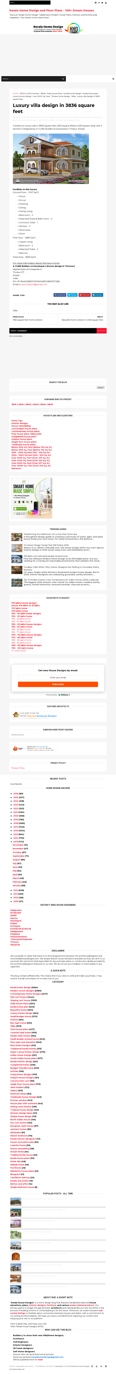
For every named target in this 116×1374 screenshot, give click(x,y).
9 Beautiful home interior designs (38, 1222)
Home (16, 94)
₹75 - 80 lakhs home (22, 639)
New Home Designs (20, 1047)
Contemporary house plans (26, 433)
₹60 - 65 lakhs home (22, 631)
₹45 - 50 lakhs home (22, 623)
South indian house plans (23, 1060)
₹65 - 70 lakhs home (22, 634)
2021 (15, 813)
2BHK (22, 406)
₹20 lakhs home (20, 612)
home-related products (82, 1306)
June (15, 868)
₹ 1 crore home (19, 652)
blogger (100, 332)
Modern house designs (22, 992)
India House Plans (55, 94)
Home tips (16, 1163)
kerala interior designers (23, 1140)
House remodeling (20, 1150)
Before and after (19, 1185)
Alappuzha (16, 911)
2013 (15, 843)
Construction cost (20, 1082)
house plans (24, 438)
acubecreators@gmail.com (34, 286)
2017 (15, 828)
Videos (14, 1092)
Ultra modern (17, 1089)
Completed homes (20, 1066)
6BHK (51, 406)
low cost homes (18, 1124)
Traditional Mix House (21, 1156)
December (18, 846)
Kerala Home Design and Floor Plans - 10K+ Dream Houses (52, 10)
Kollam (13, 925)
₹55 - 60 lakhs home (22, 628)
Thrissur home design (61, 97)
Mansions (17, 470)
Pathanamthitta (18, 938)
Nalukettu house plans (22, 1172)
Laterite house (18, 1147)
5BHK (44, 406)
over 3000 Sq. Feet (42, 97)
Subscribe (58, 685)
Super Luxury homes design (25, 1053)
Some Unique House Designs (37, 1244)
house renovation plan (22, 1143)
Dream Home (17, 1153)
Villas (74, 97)
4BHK (44, 94)
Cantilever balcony (20, 1179)
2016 (15, 832)
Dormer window (19, 1101)
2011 (15, 895)
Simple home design (21, 1118)
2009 (16, 903)
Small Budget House (21, 1018)
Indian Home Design (21, 1056)
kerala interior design (21, 1063)
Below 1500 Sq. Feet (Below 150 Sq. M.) (32, 451)
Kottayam (15, 927)
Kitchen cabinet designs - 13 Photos (40, 1277)
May (15, 872)
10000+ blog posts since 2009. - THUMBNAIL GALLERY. (32, 1368)
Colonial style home (20, 1034)
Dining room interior (21, 1108)
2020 (16, 817)
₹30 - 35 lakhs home (22, 618)
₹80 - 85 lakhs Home (22, 641)
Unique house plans (22, 441)
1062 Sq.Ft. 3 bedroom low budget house (42, 1266)
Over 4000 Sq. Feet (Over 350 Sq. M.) (31, 462)
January (17, 887)
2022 (15, 810)
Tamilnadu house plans (24, 446)
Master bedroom (19, 1137)
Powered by (58, 696)
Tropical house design (22, 1111)
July (15, 865)
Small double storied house (24, 1040)
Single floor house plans (25, 443)
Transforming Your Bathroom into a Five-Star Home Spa (51, 536)
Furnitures (16, 1169)
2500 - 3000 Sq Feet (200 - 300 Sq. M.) (32, 457)
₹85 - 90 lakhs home (22, 644)
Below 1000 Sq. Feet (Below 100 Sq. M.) (32, 449)
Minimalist (15, 1134)
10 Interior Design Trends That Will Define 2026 (47, 547)
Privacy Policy (19, 769)
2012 (15, 891)
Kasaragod (15, 922)
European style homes (22, 1127)
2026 (16, 795)
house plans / (27, 435)
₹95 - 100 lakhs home (23, 649)
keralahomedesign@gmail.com (47, 1358)
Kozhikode (16, 930)
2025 (15, 799)
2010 (15, 899)
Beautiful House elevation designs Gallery (42, 1200)
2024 (16, 802)
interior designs (37, 1306)
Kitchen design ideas (21, 1114)
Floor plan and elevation (23, 1043)
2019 (15, 821)
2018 (15, 824)
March (16, 879)
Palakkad (15, 935)
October (17, 854)
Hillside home (17, 1166)
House (22, 427)
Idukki (13, 917)
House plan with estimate (24, 1105)
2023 (15, 806)
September (19, 857)
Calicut (26, 930)
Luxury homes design (23, 97)
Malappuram (16, 933)
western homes (18, 1130)
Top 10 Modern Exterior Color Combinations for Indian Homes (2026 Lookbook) (62, 581)
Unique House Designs (22, 1079)
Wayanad (15, 946)
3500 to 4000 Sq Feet (30, 94)
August (16, 861)
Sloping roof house (20, 1002)
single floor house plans (23, 1085)
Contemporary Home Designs (26, 995)
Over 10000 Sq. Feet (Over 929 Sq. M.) (32, 467)
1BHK (15, 406)
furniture (51, 1306)
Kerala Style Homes (20, 1037)
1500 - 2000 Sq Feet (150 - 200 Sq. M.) (31, 454)
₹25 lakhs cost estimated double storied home (47, 558)
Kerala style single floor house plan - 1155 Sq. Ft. (45, 1211)
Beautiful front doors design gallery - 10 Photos (45, 1255)
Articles (14, 1072)
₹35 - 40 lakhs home (22, 620)
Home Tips (18, 422)
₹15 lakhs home (20, 610)
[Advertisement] (58, 55)
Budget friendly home (22, 1069)
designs (20, 425)
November (18, 850)
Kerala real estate (19, 1182)
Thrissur (14, 943)
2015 (15, 835)
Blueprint (15, 1176)
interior (14, 1021)
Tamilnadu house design (23, 1098)
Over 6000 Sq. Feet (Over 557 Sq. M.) (31, 465)
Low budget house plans (25, 430)
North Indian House (20, 1121)
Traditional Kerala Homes (23, 1050)
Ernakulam (15, 914)
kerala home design (73, 94)
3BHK (29, 406)
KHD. (66, 1368)
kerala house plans (20, 1159)
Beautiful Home (18, 1011)
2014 (15, 839)
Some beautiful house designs (37, 1233)
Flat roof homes (19, 998)
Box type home (18, 1024)
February (17, 883)
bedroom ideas (18, 1095)
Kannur (14, 919)
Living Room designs (21, 1076)
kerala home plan (91, 94)
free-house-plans (19, 1031)
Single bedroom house (22, 1188)
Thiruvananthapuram (21, 941)
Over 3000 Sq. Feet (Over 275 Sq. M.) (31, 459)
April (15, 876)
